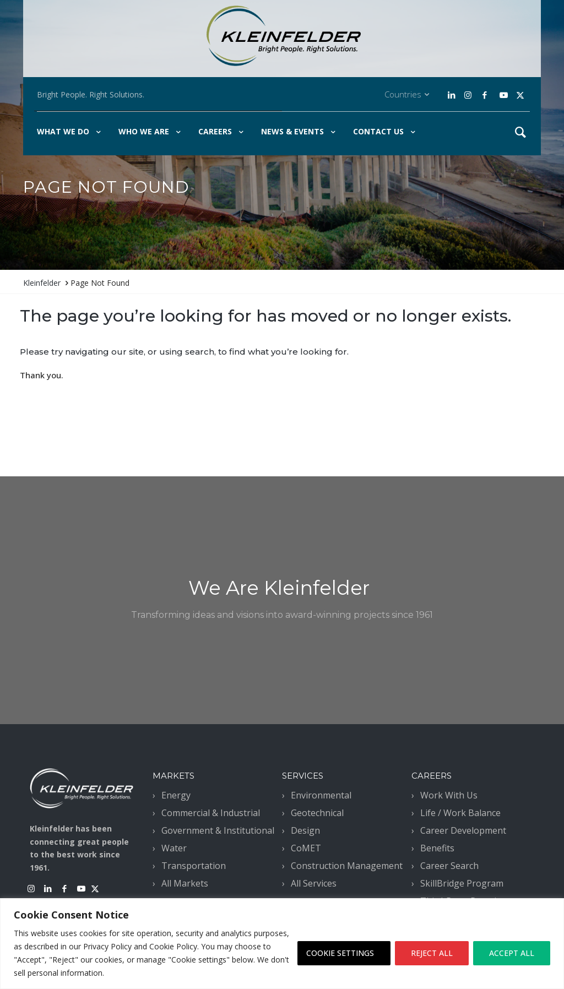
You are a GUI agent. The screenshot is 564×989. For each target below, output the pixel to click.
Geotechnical (317, 813)
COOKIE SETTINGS (340, 953)
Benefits (437, 848)
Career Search (449, 866)
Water (174, 848)
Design (305, 830)
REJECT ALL (432, 953)
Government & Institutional (217, 830)
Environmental (321, 795)
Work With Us (449, 795)
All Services (314, 883)
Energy (176, 795)
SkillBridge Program (461, 883)
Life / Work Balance (460, 813)
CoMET (306, 848)
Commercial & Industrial (210, 813)
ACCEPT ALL (511, 953)
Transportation (193, 866)
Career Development (463, 830)
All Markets (184, 883)
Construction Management (347, 866)
